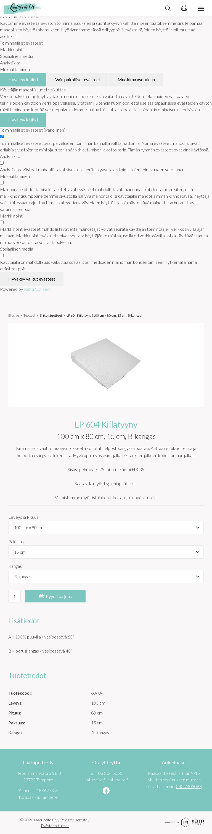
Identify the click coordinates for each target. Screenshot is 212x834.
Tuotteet (29, 315)
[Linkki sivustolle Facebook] (106, 791)
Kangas (15, 566)
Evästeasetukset (55, 825)
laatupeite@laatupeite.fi (106, 779)
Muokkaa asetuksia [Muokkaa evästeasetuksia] (136, 79)
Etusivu (13, 315)
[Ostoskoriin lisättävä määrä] (14, 596)
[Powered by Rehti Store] (184, 825)
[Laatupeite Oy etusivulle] (80, 8)
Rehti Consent (37, 289)
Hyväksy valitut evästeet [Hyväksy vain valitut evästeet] (31, 278)
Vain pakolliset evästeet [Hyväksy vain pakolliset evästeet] (77, 79)
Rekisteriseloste (74, 819)
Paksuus (16, 541)
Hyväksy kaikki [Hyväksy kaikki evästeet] (23, 79)
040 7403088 (189, 786)
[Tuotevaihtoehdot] (106, 527)
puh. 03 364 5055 (106, 773)
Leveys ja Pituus (23, 517)
